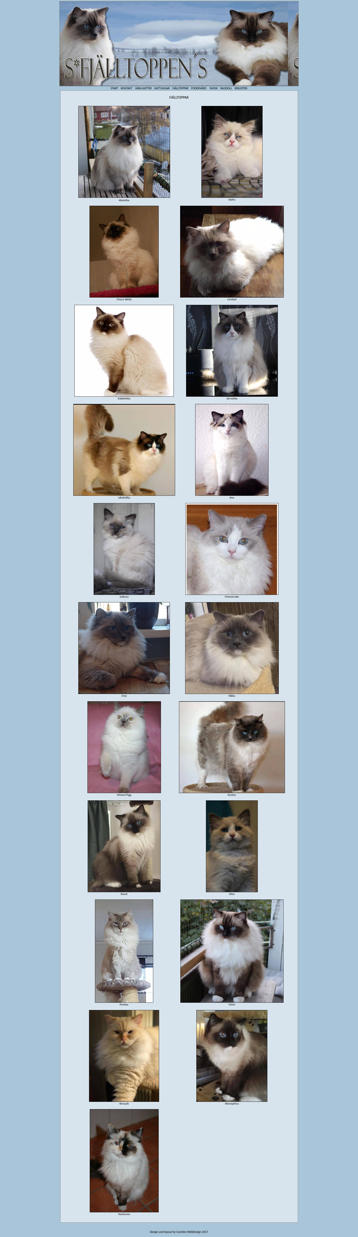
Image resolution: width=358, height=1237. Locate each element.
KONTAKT (126, 88)
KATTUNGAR (162, 88)
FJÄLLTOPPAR (180, 88)
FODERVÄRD (198, 88)
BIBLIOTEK (241, 88)
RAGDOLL (226, 88)
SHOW (214, 88)
